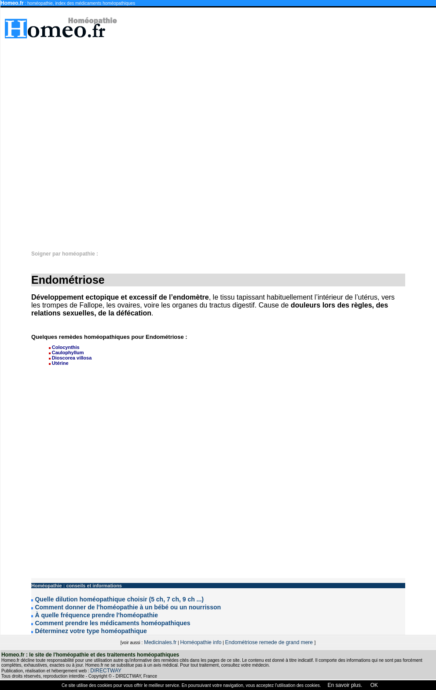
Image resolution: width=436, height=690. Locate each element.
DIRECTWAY (105, 671)
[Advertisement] (343, 140)
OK (373, 685)
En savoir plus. (345, 685)
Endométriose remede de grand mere (270, 642)
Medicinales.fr (160, 642)
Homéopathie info (200, 642)
